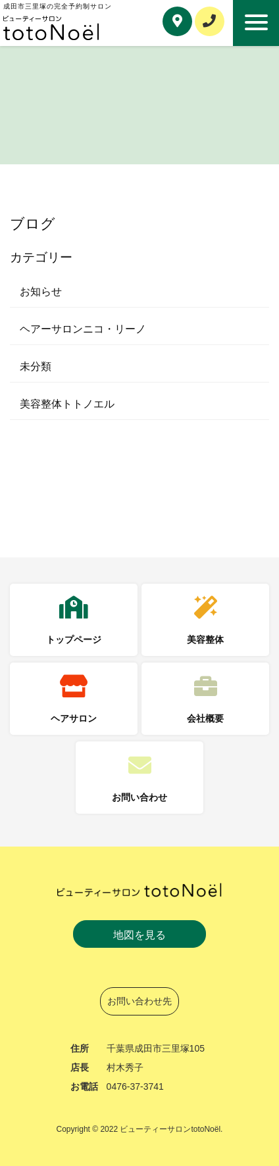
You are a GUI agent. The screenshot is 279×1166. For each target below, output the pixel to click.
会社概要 (205, 718)
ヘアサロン (74, 718)
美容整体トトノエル (67, 403)
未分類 (35, 366)
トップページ (73, 639)
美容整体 (205, 639)
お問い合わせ (139, 797)
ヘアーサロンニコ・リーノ (83, 329)
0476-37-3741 (135, 1086)
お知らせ (41, 291)
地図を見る (139, 935)
